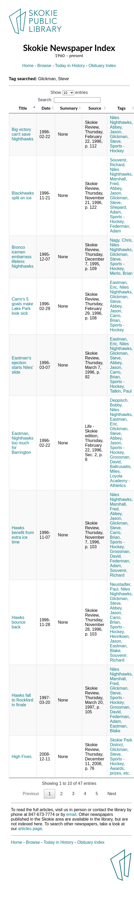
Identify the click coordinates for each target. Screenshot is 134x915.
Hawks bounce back (19, 622)
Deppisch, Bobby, (119, 402)
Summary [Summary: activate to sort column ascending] (69, 107)
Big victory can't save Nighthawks (23, 134)
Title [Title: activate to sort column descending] (23, 107)
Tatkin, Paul (121, 391)
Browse (44, 65)
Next (111, 793)
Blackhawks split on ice (23, 195)
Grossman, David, (120, 459)
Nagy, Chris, (121, 240)
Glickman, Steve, (119, 139)
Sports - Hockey (117, 148)
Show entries (69, 92)
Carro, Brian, (115, 318)
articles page (30, 828)
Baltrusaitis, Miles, (121, 469)
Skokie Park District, (121, 742)
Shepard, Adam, (118, 209)
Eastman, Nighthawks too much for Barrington (23, 443)
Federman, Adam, (120, 563)
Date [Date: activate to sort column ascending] (46, 107)
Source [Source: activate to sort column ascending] (94, 107)
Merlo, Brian (121, 273)
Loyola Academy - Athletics (120, 481)
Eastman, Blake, (119, 648)
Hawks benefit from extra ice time (23, 535)
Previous (31, 793)
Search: (69, 100)
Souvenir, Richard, (118, 162)
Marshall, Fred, (118, 181)
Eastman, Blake (119, 728)
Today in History (70, 65)
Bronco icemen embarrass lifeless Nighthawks (23, 256)
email (71, 814)
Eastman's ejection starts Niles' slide (22, 365)
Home (28, 65)
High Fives (22, 756)
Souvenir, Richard (118, 572)
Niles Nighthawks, (121, 120)
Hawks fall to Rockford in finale (22, 700)
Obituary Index (102, 65)
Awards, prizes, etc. (120, 770)
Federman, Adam (120, 228)
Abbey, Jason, (116, 129)
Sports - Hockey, (117, 219)
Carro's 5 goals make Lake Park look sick (22, 306)
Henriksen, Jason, (120, 638)
